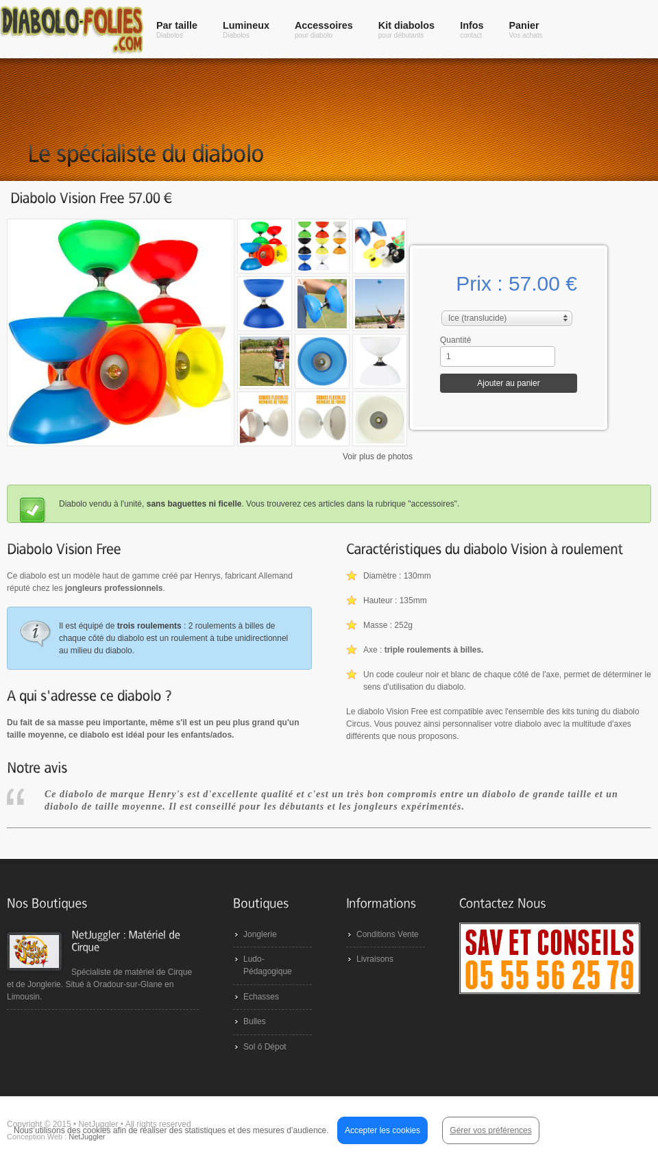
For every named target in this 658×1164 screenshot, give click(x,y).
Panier (526, 29)
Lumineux (246, 29)
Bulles (254, 1021)
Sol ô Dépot (265, 1047)
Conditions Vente (387, 934)
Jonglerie (260, 934)
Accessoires (324, 29)
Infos (471, 29)
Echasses (261, 997)
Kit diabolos (406, 29)
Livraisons (374, 959)
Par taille (176, 29)
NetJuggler (87, 1136)
